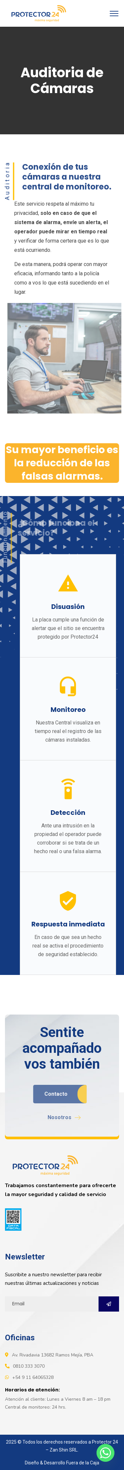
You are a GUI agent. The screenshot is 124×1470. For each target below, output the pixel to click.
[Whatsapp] (105, 1453)
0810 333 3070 (29, 1366)
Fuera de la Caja (82, 1462)
